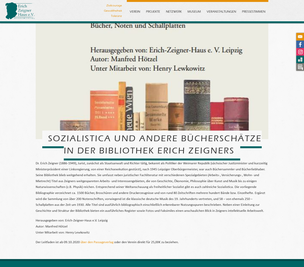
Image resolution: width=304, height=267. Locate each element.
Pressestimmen (253, 11)
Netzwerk (174, 11)
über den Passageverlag (96, 242)
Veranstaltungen (221, 11)
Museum (194, 11)
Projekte (153, 11)
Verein (135, 11)
